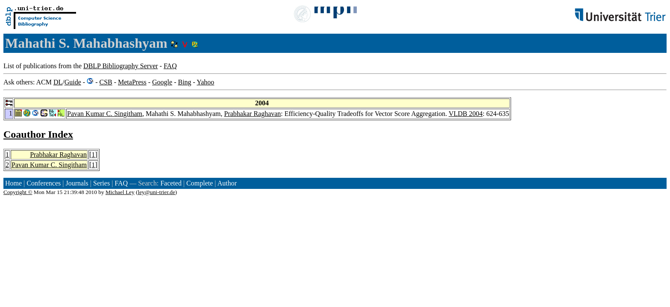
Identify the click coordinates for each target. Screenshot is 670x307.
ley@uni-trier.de (156, 192)
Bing (184, 82)
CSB (105, 82)
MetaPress (132, 82)
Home (13, 183)
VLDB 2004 (466, 113)
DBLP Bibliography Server (120, 66)
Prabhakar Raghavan (252, 113)
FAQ (170, 66)
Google (162, 82)
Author (227, 183)
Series (101, 183)
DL (57, 82)
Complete (199, 183)
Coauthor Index (38, 134)
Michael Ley (120, 192)
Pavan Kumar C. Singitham (104, 113)
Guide (73, 82)
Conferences (43, 183)
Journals (76, 183)
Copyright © (17, 192)
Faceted (171, 183)
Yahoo (205, 82)
